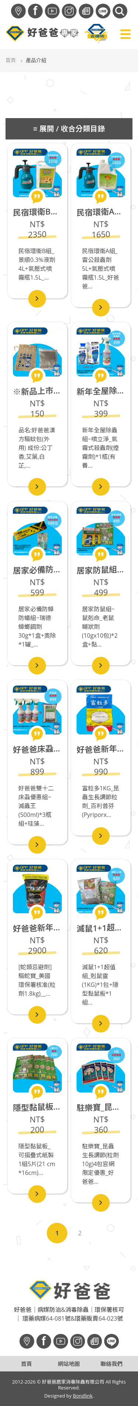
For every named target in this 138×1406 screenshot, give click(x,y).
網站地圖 (69, 1363)
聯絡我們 (111, 1363)
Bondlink (83, 1395)
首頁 (11, 60)
